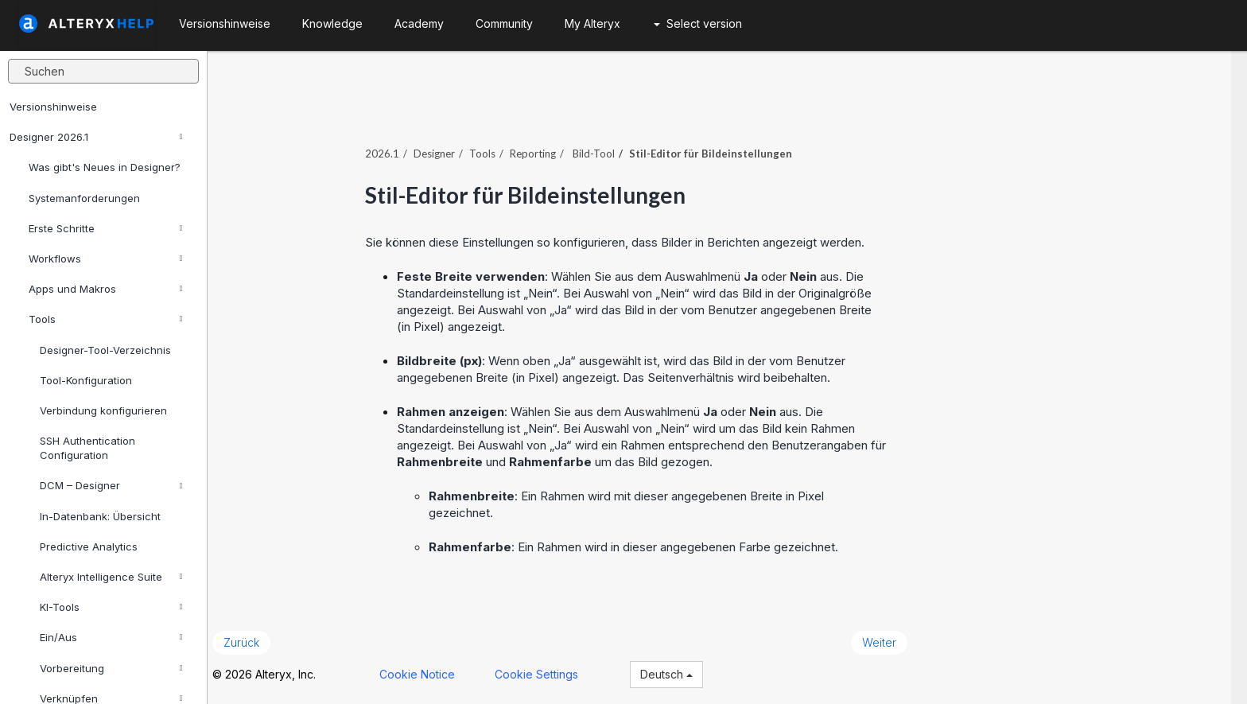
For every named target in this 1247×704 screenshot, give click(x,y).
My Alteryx (592, 23)
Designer (450, 150)
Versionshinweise (53, 106)
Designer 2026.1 (96, 136)
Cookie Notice (432, 671)
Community (504, 23)
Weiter (895, 639)
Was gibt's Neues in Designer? (105, 167)
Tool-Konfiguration (86, 380)
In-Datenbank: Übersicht (100, 516)
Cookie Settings (551, 671)
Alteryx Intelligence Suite (111, 576)
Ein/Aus (111, 637)
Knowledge (332, 23)
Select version (698, 23)
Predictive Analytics (89, 546)
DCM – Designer (111, 485)
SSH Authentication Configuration (87, 447)
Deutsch (681, 671)
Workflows (105, 258)
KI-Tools (111, 607)
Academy (419, 23)
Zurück (256, 639)
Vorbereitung (111, 668)
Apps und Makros (105, 288)
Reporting (549, 150)
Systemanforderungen (84, 198)
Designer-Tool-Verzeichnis (105, 350)
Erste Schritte (105, 228)
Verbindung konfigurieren (103, 410)
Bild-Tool (608, 150)
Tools (105, 319)
